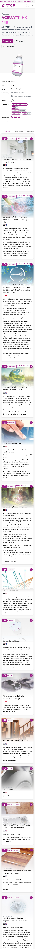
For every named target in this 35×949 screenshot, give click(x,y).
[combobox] (23, 122)
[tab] (7, 131)
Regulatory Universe (10, 561)
